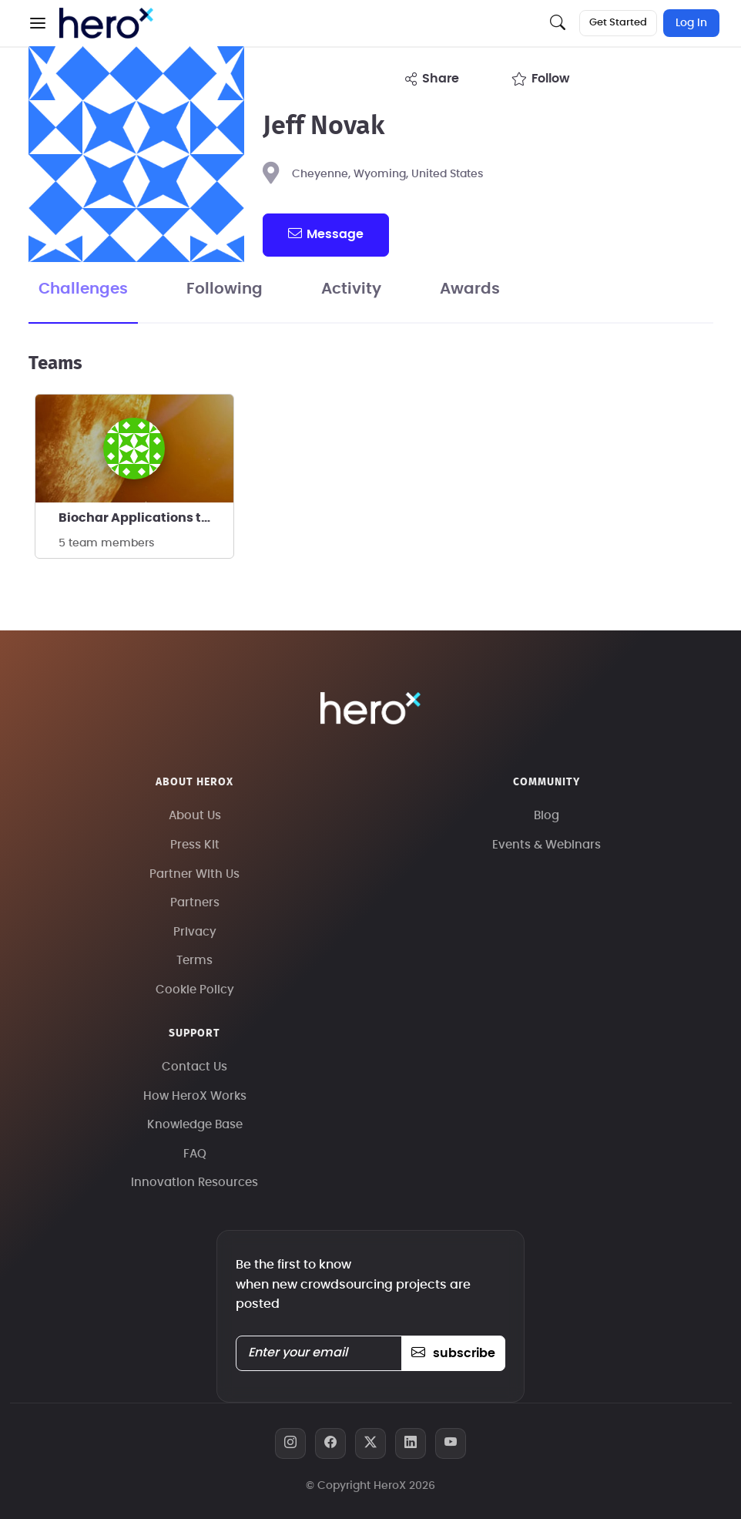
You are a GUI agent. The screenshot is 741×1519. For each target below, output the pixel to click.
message (326, 233)
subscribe (453, 1353)
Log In (691, 23)
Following (224, 289)
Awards (470, 289)
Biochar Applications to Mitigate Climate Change (146, 518)
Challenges (83, 289)
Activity (351, 289)
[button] (37, 23)
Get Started (618, 23)
